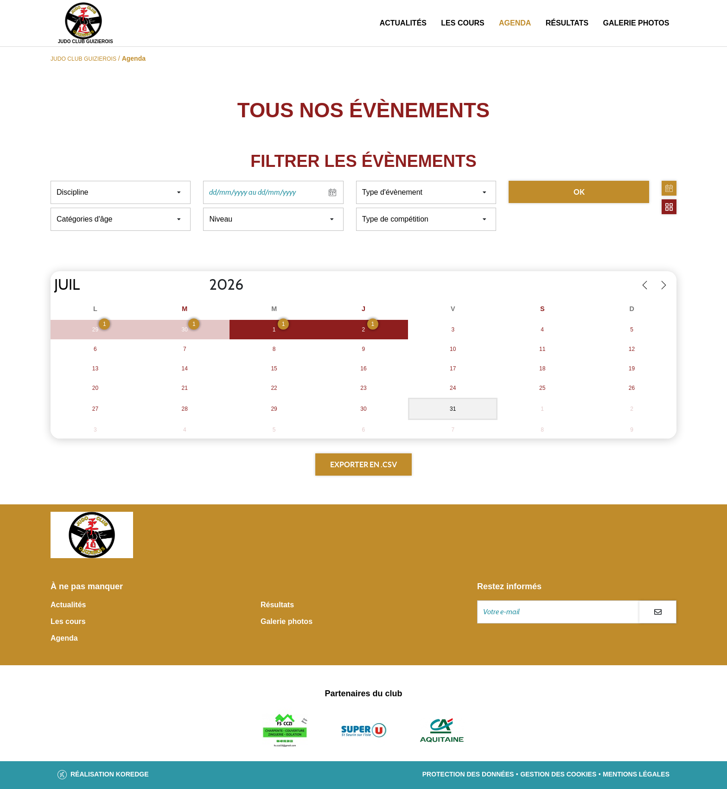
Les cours (462, 23)
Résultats (567, 23)
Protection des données (468, 774)
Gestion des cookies (558, 774)
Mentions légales (636, 774)
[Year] (202, 285)
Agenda (515, 23)
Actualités (403, 23)
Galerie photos (636, 23)
